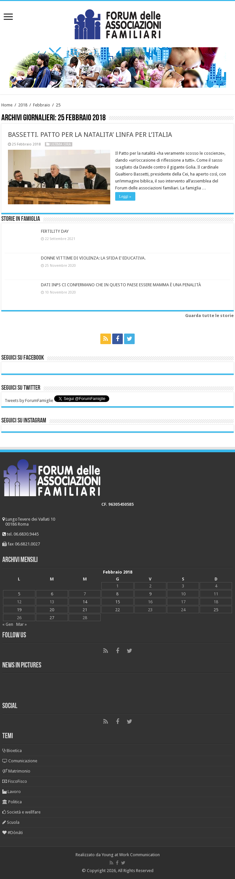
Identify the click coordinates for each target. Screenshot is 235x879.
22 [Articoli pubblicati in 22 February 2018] (117, 609)
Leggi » (125, 196)
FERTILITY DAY (55, 231)
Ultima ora (60, 144)
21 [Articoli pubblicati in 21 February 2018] (85, 609)
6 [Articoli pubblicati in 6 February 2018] (52, 593)
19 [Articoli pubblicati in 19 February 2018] (19, 609)
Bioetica (12, 750)
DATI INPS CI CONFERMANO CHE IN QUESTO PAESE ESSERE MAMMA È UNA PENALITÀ (121, 284)
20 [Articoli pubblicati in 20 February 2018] (52, 609)
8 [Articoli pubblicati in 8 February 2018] (117, 593)
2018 (22, 104)
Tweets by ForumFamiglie (29, 400)
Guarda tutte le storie (209, 315)
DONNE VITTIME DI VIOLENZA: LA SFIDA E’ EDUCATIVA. (93, 258)
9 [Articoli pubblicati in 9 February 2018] (150, 593)
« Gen (7, 624)
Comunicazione (19, 760)
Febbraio (41, 104)
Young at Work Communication (131, 854)
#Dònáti (12, 832)
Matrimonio (16, 771)
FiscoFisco (14, 781)
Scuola (10, 822)
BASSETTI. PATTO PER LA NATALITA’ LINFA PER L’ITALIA (90, 135)
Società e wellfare (21, 812)
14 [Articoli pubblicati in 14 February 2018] (85, 601)
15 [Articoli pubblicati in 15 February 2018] (117, 601)
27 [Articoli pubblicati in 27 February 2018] (52, 617)
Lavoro (11, 791)
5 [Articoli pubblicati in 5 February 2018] (19, 593)
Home (7, 104)
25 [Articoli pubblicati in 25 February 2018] (216, 609)
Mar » (21, 624)
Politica (12, 801)
